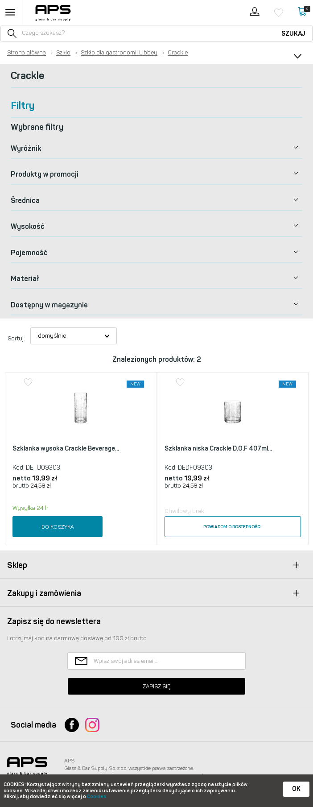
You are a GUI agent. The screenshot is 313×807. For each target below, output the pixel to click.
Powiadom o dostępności (232, 527)
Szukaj (293, 33)
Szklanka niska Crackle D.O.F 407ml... (218, 448)
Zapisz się (156, 686)
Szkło (63, 53)
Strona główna (26, 53)
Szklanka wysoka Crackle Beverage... (65, 448)
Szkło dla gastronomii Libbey (119, 53)
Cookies (97, 796)
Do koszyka (57, 527)
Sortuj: (16, 338)
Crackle (178, 53)
